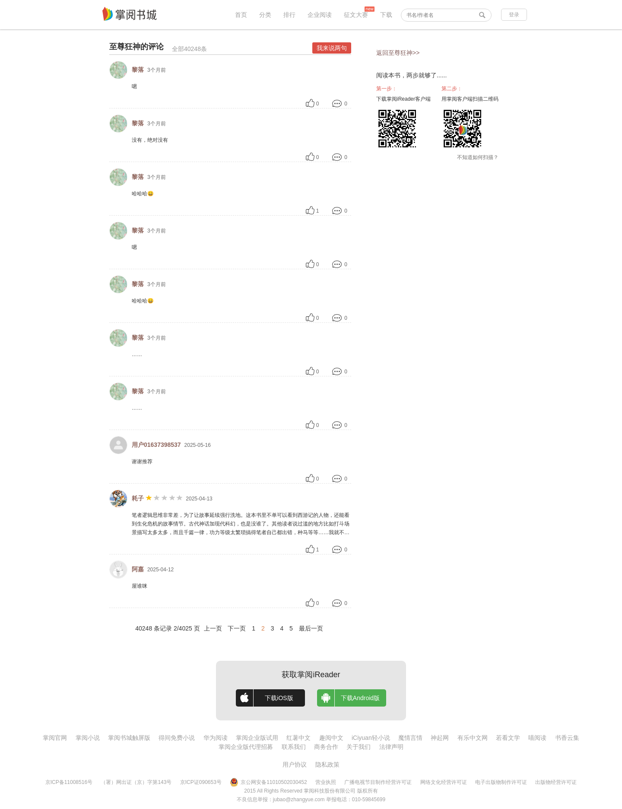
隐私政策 (327, 764)
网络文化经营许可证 (443, 782)
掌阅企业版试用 (257, 737)
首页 (241, 14)
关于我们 (358, 746)
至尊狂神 (124, 46)
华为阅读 (215, 737)
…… (137, 354)
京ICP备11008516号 (68, 782)
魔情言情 (410, 737)
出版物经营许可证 (556, 782)
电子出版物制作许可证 (501, 782)
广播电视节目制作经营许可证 (378, 782)
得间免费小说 (177, 737)
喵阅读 (537, 737)
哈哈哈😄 (143, 194)
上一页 (213, 628)
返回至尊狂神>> (397, 52)
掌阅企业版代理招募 (246, 746)
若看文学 (508, 737)
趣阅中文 (331, 737)
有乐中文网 (472, 737)
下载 (386, 14)
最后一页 (311, 628)
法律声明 (391, 746)
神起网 (440, 737)
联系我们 (294, 746)
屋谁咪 (139, 586)
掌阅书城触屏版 (129, 737)
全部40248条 (189, 48)
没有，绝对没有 (150, 140)
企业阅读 (320, 14)
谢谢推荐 (142, 462)
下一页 (237, 628)
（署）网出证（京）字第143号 (136, 782)
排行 (289, 14)
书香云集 (567, 737)
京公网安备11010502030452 (268, 782)
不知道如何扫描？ (477, 157)
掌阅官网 (55, 737)
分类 (265, 14)
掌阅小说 (88, 737)
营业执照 (325, 782)
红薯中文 (298, 737)
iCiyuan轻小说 (371, 737)
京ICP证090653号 (201, 782)
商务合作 (326, 746)
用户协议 (294, 764)
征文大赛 (356, 14)
